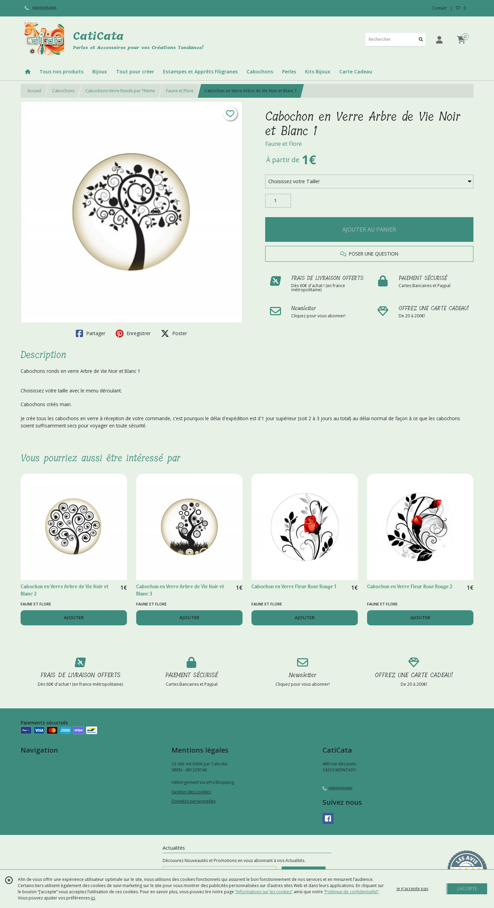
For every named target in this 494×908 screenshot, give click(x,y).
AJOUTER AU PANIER (369, 229)
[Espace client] (439, 39)
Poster (174, 333)
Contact (439, 8)
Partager (90, 333)
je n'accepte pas (412, 889)
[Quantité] (278, 201)
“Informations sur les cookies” (264, 892)
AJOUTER (74, 617)
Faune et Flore (179, 91)
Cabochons (63, 91)
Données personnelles (193, 801)
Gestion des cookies (191, 792)
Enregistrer (133, 333)
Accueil (34, 91)
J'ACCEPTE (467, 889)
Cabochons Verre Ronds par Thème (120, 91)
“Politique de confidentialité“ (351, 892)
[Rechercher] (420, 39)
